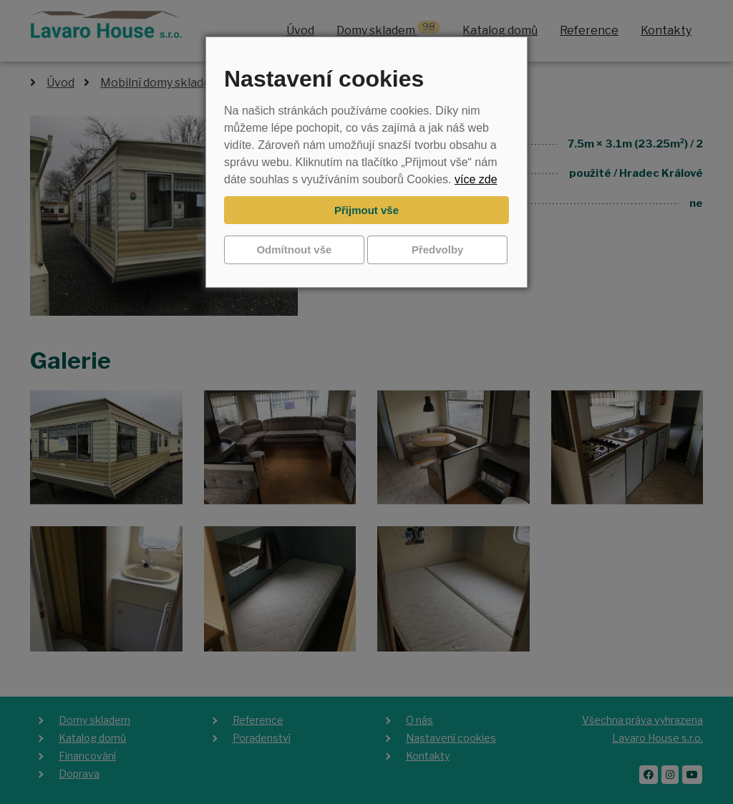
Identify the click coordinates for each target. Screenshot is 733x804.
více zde (476, 179)
